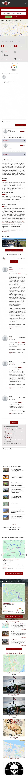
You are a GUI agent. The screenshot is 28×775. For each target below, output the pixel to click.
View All (7, 250)
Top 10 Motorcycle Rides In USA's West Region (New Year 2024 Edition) (17, 511)
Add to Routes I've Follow (5, 435)
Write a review (14, 261)
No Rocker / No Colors (14, 715)
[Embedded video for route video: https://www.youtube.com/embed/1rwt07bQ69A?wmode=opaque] (14, 457)
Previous (1, 242)
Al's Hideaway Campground (17, 632)
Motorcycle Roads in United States (13, 20)
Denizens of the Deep (14, 758)
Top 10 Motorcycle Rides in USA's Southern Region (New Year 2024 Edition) (17, 491)
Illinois (6, 51)
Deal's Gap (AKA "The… (8, 603)
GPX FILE (20, 46)
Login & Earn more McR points (11, 426)
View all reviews (14, 422)
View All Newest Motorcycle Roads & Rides (14, 573)
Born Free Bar (14, 639)
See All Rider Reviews (21, 125)
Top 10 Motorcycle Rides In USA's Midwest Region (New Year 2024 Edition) (17, 498)
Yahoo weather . (6, 231)
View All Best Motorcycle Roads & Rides (14, 616)
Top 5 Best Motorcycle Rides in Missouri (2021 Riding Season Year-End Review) (17, 484)
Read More (5, 140)
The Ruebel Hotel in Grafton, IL (13, 222)
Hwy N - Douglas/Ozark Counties (11, 559)
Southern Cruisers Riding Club (14, 673)
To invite (5, 443)
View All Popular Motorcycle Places (14, 648)
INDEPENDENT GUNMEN (14, 694)
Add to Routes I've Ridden (5, 428)
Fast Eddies (11, 212)
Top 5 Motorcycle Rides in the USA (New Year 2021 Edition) (17, 476)
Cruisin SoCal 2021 (14, 737)
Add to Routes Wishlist (5, 432)
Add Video (20, 250)
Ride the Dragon (14, 503)
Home (2, 20)
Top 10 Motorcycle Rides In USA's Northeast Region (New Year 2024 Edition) (17, 471)
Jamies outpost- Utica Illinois (18, 624)
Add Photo (14, 250)
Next (26, 242)
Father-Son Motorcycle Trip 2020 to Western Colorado (17, 517)
